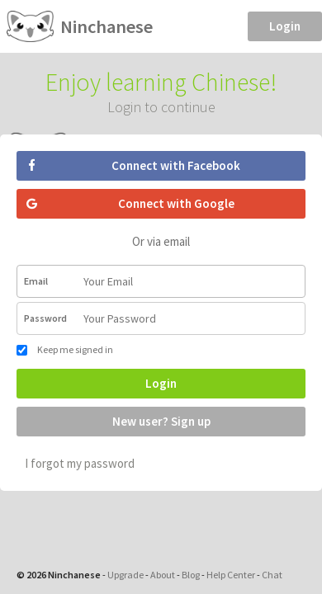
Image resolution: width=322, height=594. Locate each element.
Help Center (230, 574)
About (162, 574)
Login (285, 26)
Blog (191, 574)
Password (45, 318)
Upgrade (125, 574)
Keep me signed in (65, 349)
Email (36, 281)
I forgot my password (80, 463)
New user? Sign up (161, 421)
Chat (272, 574)
